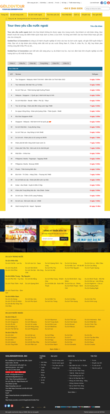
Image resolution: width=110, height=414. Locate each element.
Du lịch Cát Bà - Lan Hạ (13, 263)
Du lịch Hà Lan (50, 337)
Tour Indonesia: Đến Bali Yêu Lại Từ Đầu (28, 85)
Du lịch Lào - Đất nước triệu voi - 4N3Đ (28, 201)
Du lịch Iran (49, 329)
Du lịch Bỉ (28, 340)
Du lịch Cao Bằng (91, 265)
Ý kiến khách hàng (74, 2)
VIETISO (102, 412)
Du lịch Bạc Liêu (30, 299)
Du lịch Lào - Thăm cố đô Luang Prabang (28, 195)
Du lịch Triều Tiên (91, 324)
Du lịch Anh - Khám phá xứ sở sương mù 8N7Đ (30, 137)
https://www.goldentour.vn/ (17, 379)
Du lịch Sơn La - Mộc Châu (94, 263)
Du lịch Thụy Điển (11, 344)
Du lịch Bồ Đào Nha (32, 342)
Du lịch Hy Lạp (90, 340)
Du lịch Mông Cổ (11, 326)
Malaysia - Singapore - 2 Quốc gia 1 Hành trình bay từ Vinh (34, 95)
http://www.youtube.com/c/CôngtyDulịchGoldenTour (22, 400)
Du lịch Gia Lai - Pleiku (72, 283)
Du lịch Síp (68, 342)
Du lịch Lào (29, 319)
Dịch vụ (76, 15)
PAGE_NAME (17, 7)
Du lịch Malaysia (31, 322)
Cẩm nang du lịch (32, 2)
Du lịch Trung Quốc (51, 322)
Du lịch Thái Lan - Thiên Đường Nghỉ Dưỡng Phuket (32, 90)
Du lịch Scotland (50, 342)
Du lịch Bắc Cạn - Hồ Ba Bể (74, 265)
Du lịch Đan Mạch (51, 344)
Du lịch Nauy (89, 342)
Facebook (101, 2)
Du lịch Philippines (31, 329)
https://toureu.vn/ (22, 381)
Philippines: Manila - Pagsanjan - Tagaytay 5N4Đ (31, 159)
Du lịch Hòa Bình (11, 268)
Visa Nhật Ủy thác (11, 384)
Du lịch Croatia (90, 344)
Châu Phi (56, 63)
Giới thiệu (43, 2)
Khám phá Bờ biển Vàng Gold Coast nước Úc (30, 143)
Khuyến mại (86, 15)
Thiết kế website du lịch (90, 412)
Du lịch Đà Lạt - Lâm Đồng (94, 281)
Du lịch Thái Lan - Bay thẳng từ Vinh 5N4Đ (29, 132)
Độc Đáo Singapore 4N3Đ (23, 116)
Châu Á (12, 63)
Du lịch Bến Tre (50, 299)
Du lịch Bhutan (90, 326)
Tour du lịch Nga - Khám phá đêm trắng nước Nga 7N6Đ (33, 106)
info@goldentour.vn (16, 374)
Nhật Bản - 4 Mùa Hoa (22, 153)
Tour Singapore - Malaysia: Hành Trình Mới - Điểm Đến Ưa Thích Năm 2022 (40, 79)
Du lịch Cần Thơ (90, 299)
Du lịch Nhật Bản (90, 322)
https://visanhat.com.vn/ (13, 386)
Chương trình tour (22, 18)
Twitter (105, 2)
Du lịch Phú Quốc (31, 301)
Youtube (108, 2)
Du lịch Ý (68, 337)
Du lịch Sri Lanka (31, 324)
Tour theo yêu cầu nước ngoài (39, 18)
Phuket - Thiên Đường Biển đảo (25, 169)
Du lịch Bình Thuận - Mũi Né (94, 279)
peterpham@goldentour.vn (14, 377)
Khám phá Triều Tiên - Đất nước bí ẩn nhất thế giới (32, 148)
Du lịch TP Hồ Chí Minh (13, 301)
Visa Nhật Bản (67, 15)
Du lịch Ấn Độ (10, 324)
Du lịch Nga (49, 340)
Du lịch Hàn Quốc (71, 322)
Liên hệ (50, 2)
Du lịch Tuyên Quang (92, 268)
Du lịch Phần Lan (31, 344)
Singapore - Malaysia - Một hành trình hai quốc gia (33, 122)
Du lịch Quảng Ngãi (91, 288)
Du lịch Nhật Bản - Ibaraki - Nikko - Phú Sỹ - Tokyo (32, 100)
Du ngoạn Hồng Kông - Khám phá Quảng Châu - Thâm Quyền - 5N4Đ (38, 111)
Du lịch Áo (88, 335)
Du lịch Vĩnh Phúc (11, 270)
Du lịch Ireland (10, 342)
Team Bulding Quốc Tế (76, 375)
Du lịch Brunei (70, 324)
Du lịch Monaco (70, 340)
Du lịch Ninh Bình (31, 268)
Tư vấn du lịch (96, 365)
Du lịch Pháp (49, 335)
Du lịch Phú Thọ (50, 268)
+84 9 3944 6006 (73, 8)
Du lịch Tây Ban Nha (92, 337)
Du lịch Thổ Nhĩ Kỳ (11, 329)
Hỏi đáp (64, 2)
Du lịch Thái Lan (70, 319)
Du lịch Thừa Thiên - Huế (14, 283)
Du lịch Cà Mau (70, 299)
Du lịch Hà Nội (50, 270)
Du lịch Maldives (51, 326)
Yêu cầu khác (96, 26)
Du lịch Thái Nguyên (72, 268)
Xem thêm (55, 349)
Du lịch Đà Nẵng (31, 279)
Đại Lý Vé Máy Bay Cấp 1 (77, 378)
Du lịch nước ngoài (35, 15)
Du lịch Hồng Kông (32, 326)
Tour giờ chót (97, 15)
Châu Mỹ (33, 63)
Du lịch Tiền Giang (71, 301)
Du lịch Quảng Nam (91, 286)
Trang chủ (4, 15)
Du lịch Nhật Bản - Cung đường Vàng (27, 127)
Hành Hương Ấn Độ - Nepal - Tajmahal (28, 206)
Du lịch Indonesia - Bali (93, 319)
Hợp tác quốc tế (97, 368)
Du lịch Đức (9, 340)
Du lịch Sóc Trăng (51, 301)
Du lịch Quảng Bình (32, 283)
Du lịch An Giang (11, 299)
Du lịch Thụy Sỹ (30, 337)
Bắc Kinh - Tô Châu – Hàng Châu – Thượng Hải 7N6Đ (33, 174)
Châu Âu (22, 63)
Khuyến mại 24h (97, 363)
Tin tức (57, 2)
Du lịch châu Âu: (10, 381)
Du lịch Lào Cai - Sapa (33, 263)
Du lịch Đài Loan (51, 324)
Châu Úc (66, 63)
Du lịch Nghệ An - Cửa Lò (93, 283)
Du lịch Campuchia (12, 319)
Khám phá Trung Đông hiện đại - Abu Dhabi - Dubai (32, 190)
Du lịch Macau (70, 326)
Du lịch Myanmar (51, 319)
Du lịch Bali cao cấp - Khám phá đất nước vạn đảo (32, 180)
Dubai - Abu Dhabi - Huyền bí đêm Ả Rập (28, 185)
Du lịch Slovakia (70, 344)
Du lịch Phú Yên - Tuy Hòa (14, 279)
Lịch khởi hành (94, 2)
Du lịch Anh (9, 335)
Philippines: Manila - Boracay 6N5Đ (27, 164)
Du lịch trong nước (16, 15)
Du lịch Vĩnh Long (91, 301)
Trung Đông (44, 63)
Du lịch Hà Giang (71, 263)
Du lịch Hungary (11, 337)
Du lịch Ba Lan (30, 335)
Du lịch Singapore (11, 322)
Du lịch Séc (69, 335)
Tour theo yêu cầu (53, 15)
